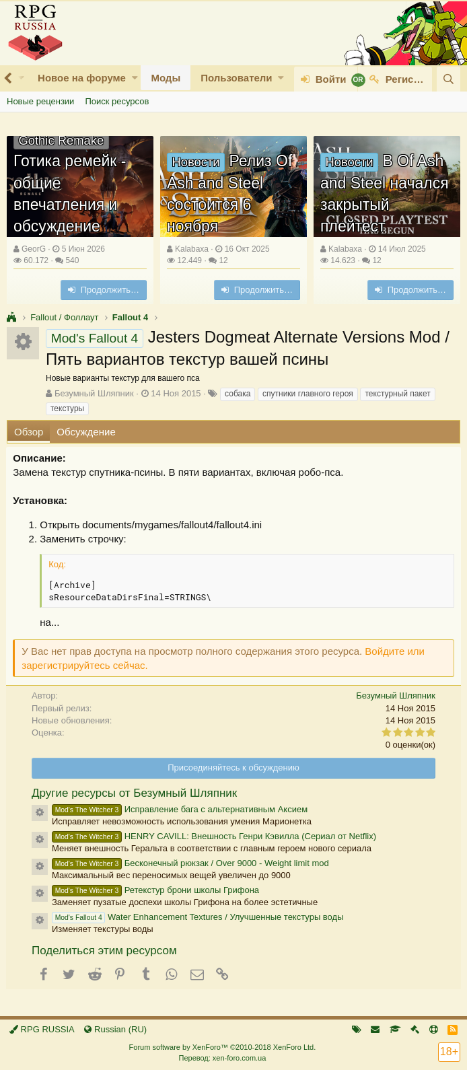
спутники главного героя (307, 393)
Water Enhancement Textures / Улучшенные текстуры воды (197, 917)
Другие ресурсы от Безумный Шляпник (134, 793)
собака (237, 393)
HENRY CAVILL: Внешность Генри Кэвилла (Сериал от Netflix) (214, 836)
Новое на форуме (82, 77)
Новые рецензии (40, 101)
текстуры (67, 408)
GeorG (34, 249)
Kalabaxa (192, 249)
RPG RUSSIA (42, 1029)
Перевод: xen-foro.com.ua (222, 1058)
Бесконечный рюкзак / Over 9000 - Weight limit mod (190, 863)
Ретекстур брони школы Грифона (155, 890)
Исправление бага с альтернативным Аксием (180, 809)
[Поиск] (448, 79)
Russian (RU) (115, 1029)
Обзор (28, 431)
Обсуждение (86, 431)
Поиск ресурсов (117, 101)
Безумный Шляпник (94, 393)
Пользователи (236, 77)
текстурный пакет (397, 393)
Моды (165, 77)
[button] (135, 77)
